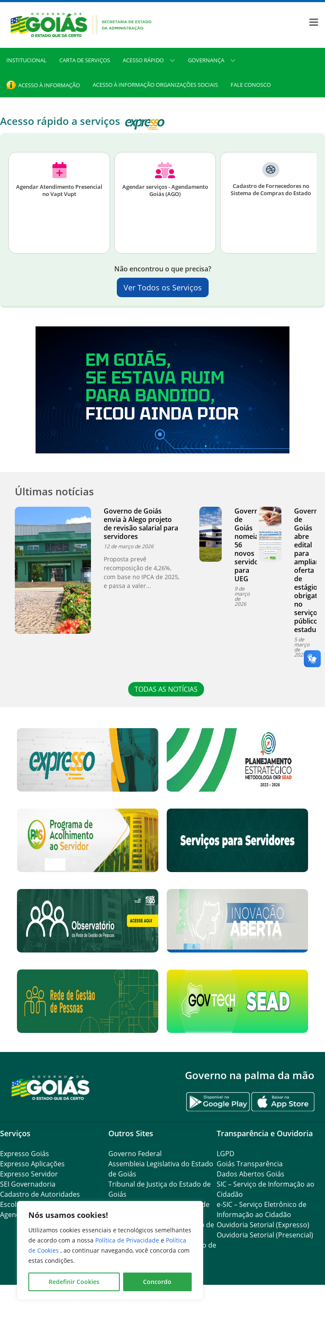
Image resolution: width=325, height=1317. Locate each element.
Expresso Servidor (29, 1174)
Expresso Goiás (24, 1153)
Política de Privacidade (128, 1240)
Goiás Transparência (250, 1163)
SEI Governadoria (27, 1184)
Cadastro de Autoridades (40, 1194)
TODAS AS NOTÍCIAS (166, 689)
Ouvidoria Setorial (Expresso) (263, 1224)
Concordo (157, 1282)
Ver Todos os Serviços (163, 287)
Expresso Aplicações (32, 1163)
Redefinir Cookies (74, 1282)
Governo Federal (135, 1153)
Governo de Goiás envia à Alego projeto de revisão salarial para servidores (141, 523)
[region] (110, 1250)
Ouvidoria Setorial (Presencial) (265, 1235)
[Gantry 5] (51, 1087)
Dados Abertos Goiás (250, 1174)
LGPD (225, 1153)
